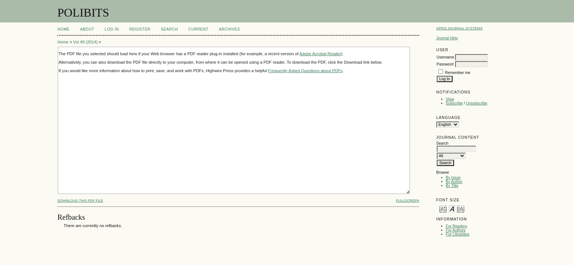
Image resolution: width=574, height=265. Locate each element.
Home (63, 29)
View (450, 99)
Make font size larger (460, 208)
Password (445, 64)
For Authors (456, 230)
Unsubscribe (477, 103)
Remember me (458, 73)
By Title (452, 186)
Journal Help (447, 38)
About (87, 29)
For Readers (456, 226)
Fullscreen (407, 200)
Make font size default (452, 208)
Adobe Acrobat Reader (320, 54)
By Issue (453, 178)
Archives (229, 29)
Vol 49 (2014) (85, 42)
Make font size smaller (443, 208)
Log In (112, 29)
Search (169, 29)
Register (139, 29)
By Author (454, 182)
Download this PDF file (80, 200)
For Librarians (458, 234)
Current (198, 29)
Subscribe (454, 103)
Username (445, 57)
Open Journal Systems (459, 28)
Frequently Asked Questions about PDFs (305, 70)
